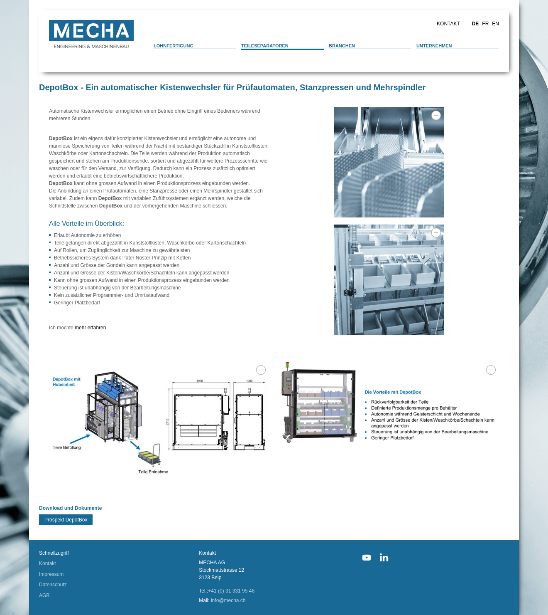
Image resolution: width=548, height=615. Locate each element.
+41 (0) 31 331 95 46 (231, 591)
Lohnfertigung (173, 45)
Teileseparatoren (265, 45)
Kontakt (448, 24)
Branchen (342, 45)
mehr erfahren (90, 328)
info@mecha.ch (228, 600)
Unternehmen (434, 45)
